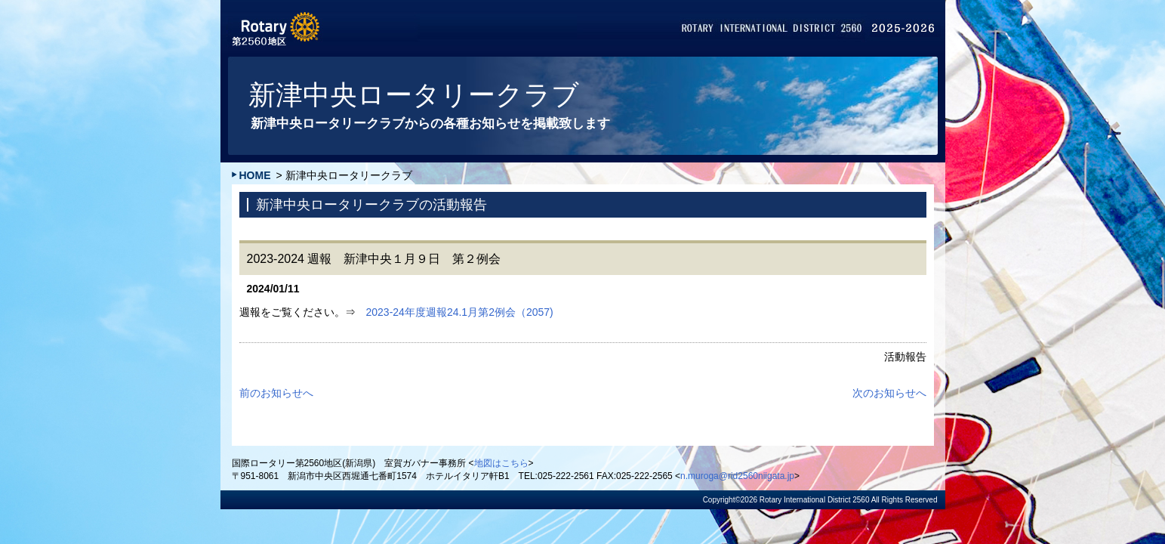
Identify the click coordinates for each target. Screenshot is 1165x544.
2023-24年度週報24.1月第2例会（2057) (459, 312)
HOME (255, 175)
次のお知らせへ (889, 393)
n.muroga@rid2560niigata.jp (737, 476)
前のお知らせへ (276, 393)
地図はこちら (501, 463)
